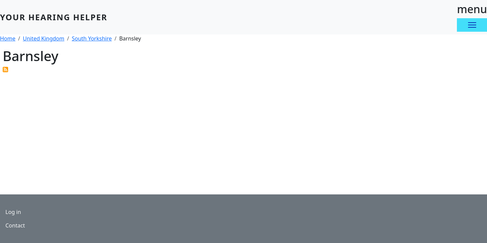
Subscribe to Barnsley (5, 69)
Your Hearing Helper (54, 17)
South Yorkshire (92, 38)
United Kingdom (43, 38)
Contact (15, 225)
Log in (13, 212)
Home (8, 38)
